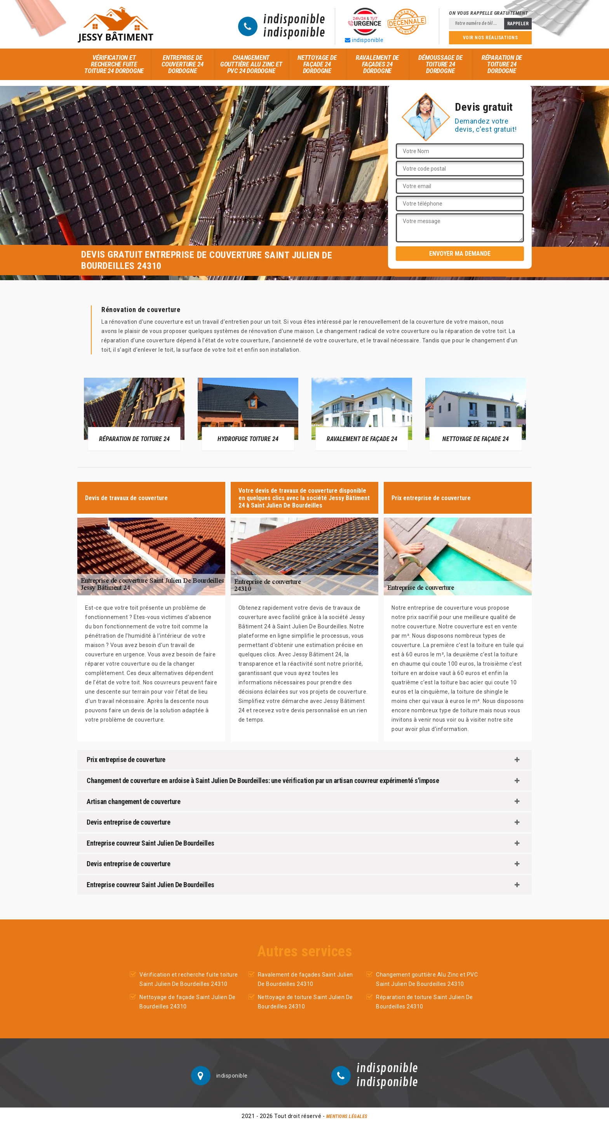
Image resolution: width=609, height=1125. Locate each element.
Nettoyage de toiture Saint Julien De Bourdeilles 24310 (305, 1002)
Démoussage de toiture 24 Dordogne (440, 64)
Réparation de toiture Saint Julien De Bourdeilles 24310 (424, 1002)
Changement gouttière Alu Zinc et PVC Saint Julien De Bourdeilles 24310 (427, 979)
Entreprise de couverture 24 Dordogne (182, 64)
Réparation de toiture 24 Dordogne (502, 64)
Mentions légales (346, 1116)
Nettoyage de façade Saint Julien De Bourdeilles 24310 (187, 1002)
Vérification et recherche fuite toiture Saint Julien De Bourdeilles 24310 (188, 979)
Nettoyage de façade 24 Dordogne (317, 64)
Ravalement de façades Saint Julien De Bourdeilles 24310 (305, 979)
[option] (134, 414)
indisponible (294, 19)
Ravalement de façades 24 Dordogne (377, 64)
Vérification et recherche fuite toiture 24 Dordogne (114, 64)
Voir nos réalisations (490, 37)
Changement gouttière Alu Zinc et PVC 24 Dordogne (251, 64)
